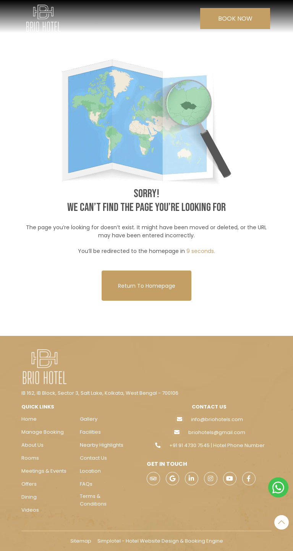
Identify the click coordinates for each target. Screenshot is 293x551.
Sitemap (80, 541)
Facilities (90, 432)
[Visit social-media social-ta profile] (153, 478)
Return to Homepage (146, 286)
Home (29, 419)
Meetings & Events (43, 471)
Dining (29, 497)
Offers (29, 484)
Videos (30, 510)
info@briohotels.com (217, 419)
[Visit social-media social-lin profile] (191, 478)
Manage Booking (42, 432)
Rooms (30, 458)
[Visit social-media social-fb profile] (249, 478)
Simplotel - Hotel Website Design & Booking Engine (160, 541)
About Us (32, 445)
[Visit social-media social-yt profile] (229, 478)
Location (90, 471)
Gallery (88, 419)
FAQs (86, 484)
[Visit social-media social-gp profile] (172, 478)
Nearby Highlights (101, 445)
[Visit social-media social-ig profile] (210, 478)
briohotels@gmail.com (216, 432)
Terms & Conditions (93, 500)
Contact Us (93, 458)
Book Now (235, 18)
